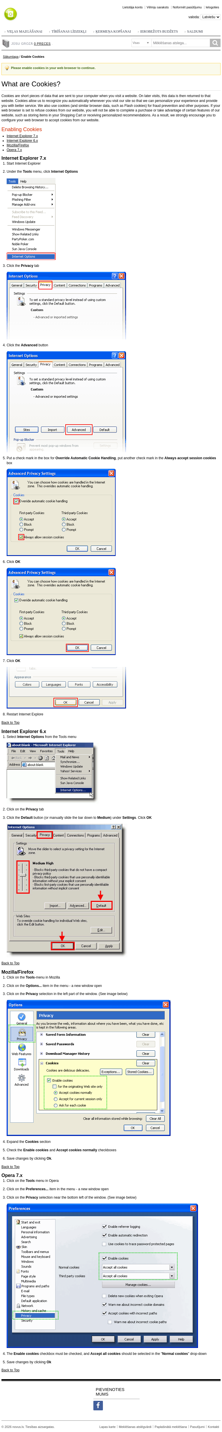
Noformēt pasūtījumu (187, 7)
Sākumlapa (10, 56)
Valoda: (194, 17)
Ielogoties (212, 7)
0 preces (42, 43)
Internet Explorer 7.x (22, 136)
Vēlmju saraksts (158, 7)
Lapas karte (107, 1427)
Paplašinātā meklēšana (171, 1427)
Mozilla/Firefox (18, 145)
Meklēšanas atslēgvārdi (135, 1427)
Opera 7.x (14, 150)
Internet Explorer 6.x (22, 141)
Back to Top (10, 723)
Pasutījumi (197, 1427)
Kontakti (213, 1427)
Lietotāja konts (133, 7)
